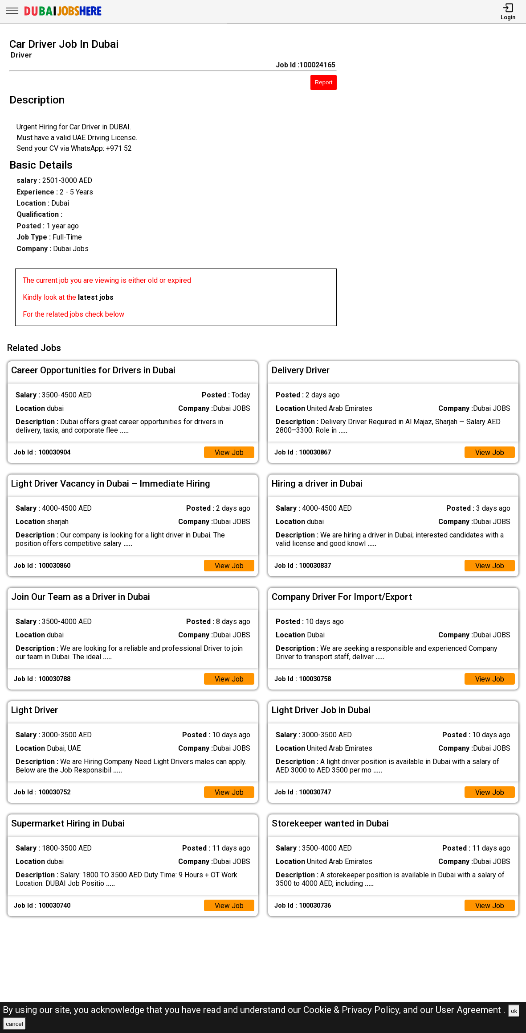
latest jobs (96, 297)
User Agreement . (471, 1009)
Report (324, 82)
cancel (14, 1024)
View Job (229, 451)
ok (514, 1011)
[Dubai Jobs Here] (63, 15)
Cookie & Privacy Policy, (353, 1009)
